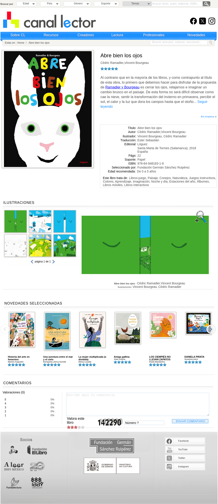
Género (77, 3)
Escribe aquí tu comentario (137, 404)
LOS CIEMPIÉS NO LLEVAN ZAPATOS (160, 358)
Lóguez (143, 144)
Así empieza (209, 116)
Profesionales (153, 35)
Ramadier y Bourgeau (122, 87)
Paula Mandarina (157, 362)
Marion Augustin (15, 362)
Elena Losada (85, 362)
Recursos (51, 35)
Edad (26, 3)
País (49, 3)
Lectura (117, 35)
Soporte (105, 3)
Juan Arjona (119, 359)
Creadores (86, 35)
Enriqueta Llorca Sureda (54, 362)
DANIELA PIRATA (194, 356)
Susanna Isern (191, 359)
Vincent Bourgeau (137, 63)
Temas (135, 3)
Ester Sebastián (148, 140)
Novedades (196, 35)
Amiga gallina (122, 356)
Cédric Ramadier (111, 63)
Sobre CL (18, 35)
